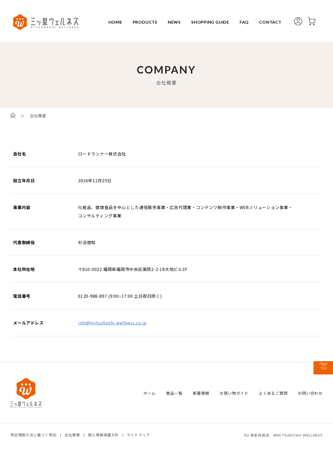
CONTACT (268, 22)
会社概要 (72, 434)
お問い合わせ (310, 393)
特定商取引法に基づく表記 (33, 434)
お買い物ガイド (234, 393)
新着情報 (201, 393)
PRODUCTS (142, 22)
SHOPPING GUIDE (208, 22)
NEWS (171, 22)
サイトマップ (138, 434)
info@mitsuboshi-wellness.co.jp (112, 323)
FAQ (241, 22)
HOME (113, 22)
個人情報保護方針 (103, 434)
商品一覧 (174, 393)
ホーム (149, 393)
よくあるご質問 (273, 393)
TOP (317, 372)
